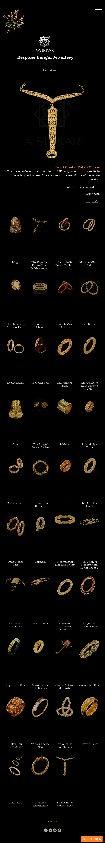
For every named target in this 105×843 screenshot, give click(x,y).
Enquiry (92, 201)
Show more (52, 821)
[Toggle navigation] (101, 47)
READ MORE (92, 194)
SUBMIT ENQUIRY (91, 839)
